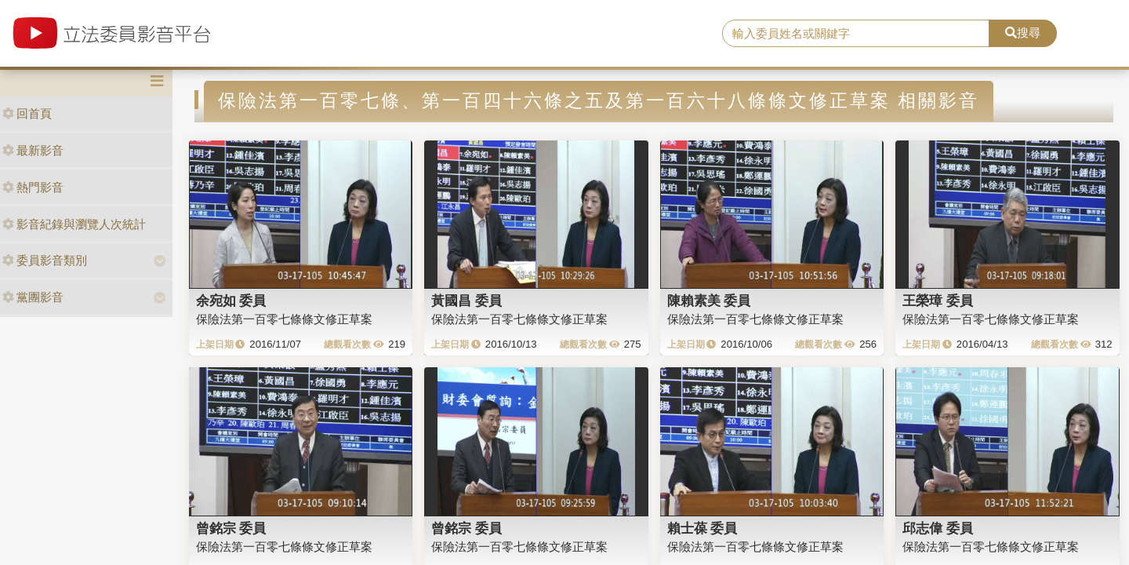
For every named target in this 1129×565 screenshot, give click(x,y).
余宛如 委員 (231, 300)
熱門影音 (33, 187)
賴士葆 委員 (702, 528)
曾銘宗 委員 (231, 528)
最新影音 (33, 150)
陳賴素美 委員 (709, 300)
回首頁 (27, 113)
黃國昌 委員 (466, 300)
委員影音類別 (44, 260)
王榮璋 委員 (937, 300)
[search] (855, 34)
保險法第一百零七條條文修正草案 (284, 319)
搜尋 (1022, 32)
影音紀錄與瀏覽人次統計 (74, 224)
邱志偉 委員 (937, 528)
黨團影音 (33, 297)
